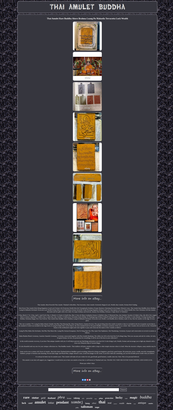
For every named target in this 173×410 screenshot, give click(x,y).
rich (83, 398)
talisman (87, 406)
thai (102, 402)
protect (115, 403)
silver (94, 403)
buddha (146, 397)
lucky (119, 397)
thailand (51, 398)
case (126, 398)
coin (134, 403)
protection (109, 398)
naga (97, 407)
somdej (77, 402)
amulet (40, 402)
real (109, 402)
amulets (150, 403)
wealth (121, 403)
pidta (77, 407)
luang (87, 403)
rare (26, 397)
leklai (51, 402)
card (30, 403)
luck (24, 403)
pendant (62, 402)
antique (142, 402)
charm (128, 403)
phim (101, 398)
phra (61, 397)
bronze (69, 398)
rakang (77, 398)
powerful (89, 398)
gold (43, 397)
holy (96, 398)
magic (134, 397)
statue (35, 397)
